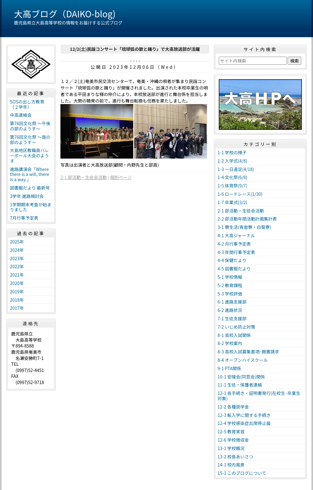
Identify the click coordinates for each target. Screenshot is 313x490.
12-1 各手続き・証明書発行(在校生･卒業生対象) (259, 395)
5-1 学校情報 (230, 277)
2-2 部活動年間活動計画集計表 (247, 219)
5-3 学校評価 (230, 294)
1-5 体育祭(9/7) (232, 185)
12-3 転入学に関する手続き (244, 415)
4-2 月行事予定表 (234, 244)
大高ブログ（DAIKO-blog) (65, 13)
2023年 (17, 258)
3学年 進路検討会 (27, 196)
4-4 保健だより (232, 260)
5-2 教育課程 (230, 285)
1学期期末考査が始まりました (30, 207)
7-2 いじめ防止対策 (236, 327)
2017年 (17, 308)
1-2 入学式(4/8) (232, 161)
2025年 (17, 241)
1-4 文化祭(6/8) (232, 177)
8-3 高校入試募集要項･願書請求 (248, 351)
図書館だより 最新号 (30, 188)
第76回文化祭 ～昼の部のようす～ (30, 139)
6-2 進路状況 (230, 310)
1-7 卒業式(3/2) (232, 202)
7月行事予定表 (24, 218)
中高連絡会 (21, 115)
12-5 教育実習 (231, 431)
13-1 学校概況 (231, 448)
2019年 (17, 291)
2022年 (17, 266)
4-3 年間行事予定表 (236, 252)
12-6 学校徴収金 (233, 440)
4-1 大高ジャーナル (236, 235)
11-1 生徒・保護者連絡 (240, 385)
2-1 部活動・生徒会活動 (83, 177)
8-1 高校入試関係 (234, 335)
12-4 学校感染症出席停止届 (244, 423)
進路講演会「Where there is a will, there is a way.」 (29, 174)
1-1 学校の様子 (232, 152)
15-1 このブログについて (242, 473)
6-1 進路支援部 (232, 302)
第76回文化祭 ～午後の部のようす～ (30, 126)
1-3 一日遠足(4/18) (236, 169)
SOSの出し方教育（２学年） (27, 104)
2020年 (17, 283)
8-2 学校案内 (230, 343)
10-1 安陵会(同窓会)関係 (241, 377)
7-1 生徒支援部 (232, 318)
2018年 (17, 300)
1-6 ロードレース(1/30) (240, 194)
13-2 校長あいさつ (235, 456)
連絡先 (31, 323)
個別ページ (121, 177)
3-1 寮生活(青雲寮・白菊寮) (244, 227)
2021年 (17, 275)
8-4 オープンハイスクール (243, 360)
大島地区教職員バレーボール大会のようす (29, 155)
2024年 (17, 250)
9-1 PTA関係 (229, 368)
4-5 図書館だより (234, 268)
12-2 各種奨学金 (233, 407)
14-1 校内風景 (231, 465)
